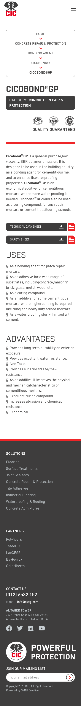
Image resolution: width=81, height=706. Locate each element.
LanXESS (13, 552)
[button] (72, 8)
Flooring (12, 462)
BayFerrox (14, 559)
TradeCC (13, 546)
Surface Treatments (22, 468)
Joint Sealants (17, 475)
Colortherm (15, 565)
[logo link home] (11, 8)
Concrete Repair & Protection (29, 481)
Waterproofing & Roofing (25, 501)
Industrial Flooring (21, 495)
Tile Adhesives (17, 488)
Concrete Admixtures (23, 508)
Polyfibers (14, 539)
